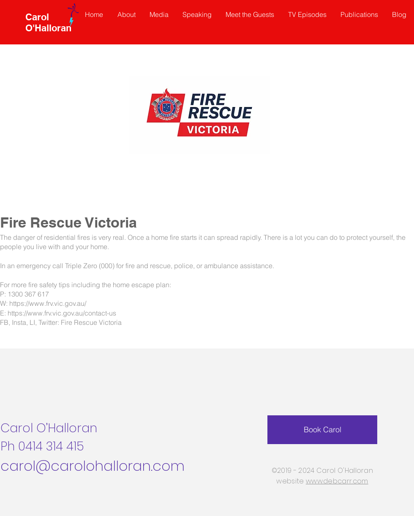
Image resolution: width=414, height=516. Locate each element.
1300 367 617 (28, 294)
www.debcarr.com (337, 481)
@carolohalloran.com (110, 466)
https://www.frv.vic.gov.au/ (47, 303)
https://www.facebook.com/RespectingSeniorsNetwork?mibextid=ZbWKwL (167, 333)
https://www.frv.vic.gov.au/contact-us (62, 313)
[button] (250, 14)
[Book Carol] (322, 429)
